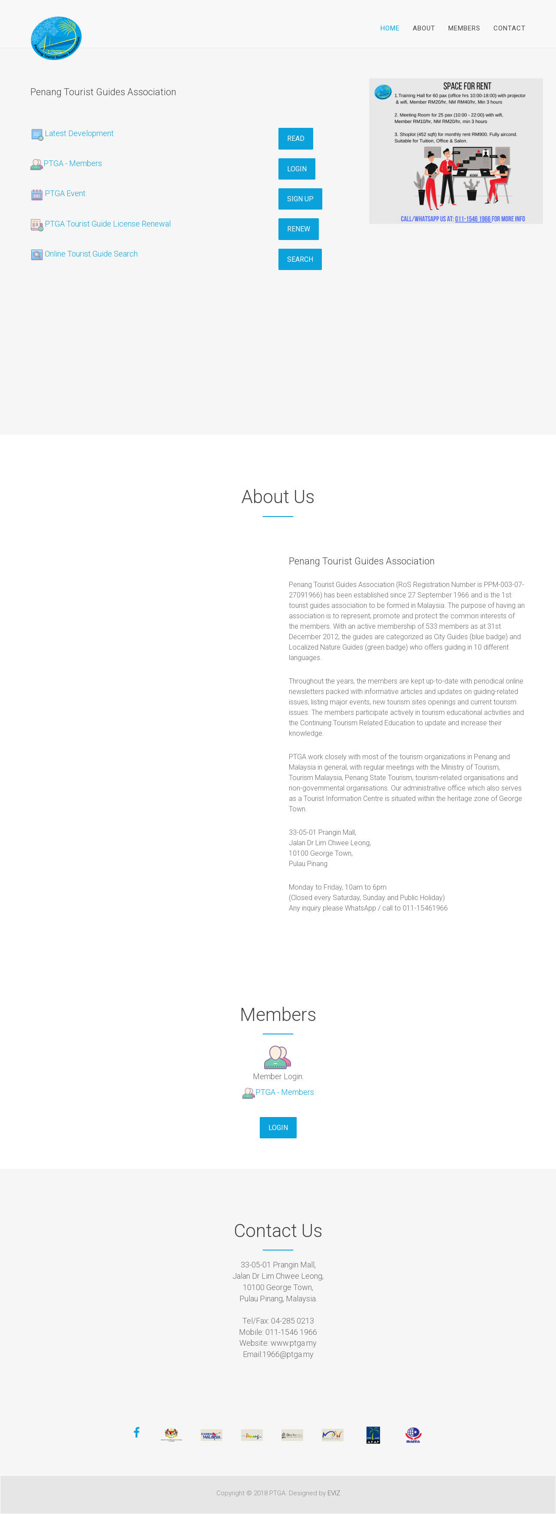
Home (390, 28)
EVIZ (334, 1493)
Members (464, 28)
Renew (298, 229)
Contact (509, 28)
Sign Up (300, 199)
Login (297, 169)
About (424, 28)
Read (295, 138)
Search (300, 259)
